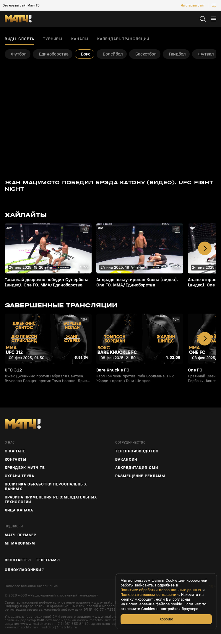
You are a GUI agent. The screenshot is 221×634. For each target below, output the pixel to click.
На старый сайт (192, 5)
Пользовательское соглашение (31, 586)
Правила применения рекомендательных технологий (51, 499)
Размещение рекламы (140, 476)
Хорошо (166, 619)
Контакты (15, 459)
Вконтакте (16, 560)
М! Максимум (20, 543)
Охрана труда (19, 476)
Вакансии (126, 459)
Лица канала (19, 510)
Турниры (52, 39)
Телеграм (46, 560)
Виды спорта (19, 39)
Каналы (79, 39)
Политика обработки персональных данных (46, 486)
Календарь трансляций (123, 39)
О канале (15, 451)
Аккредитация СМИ (136, 467)
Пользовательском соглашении (150, 594)
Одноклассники (23, 569)
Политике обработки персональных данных (161, 590)
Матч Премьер (20, 535)
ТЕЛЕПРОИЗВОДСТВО (137, 451)
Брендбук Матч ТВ (25, 467)
